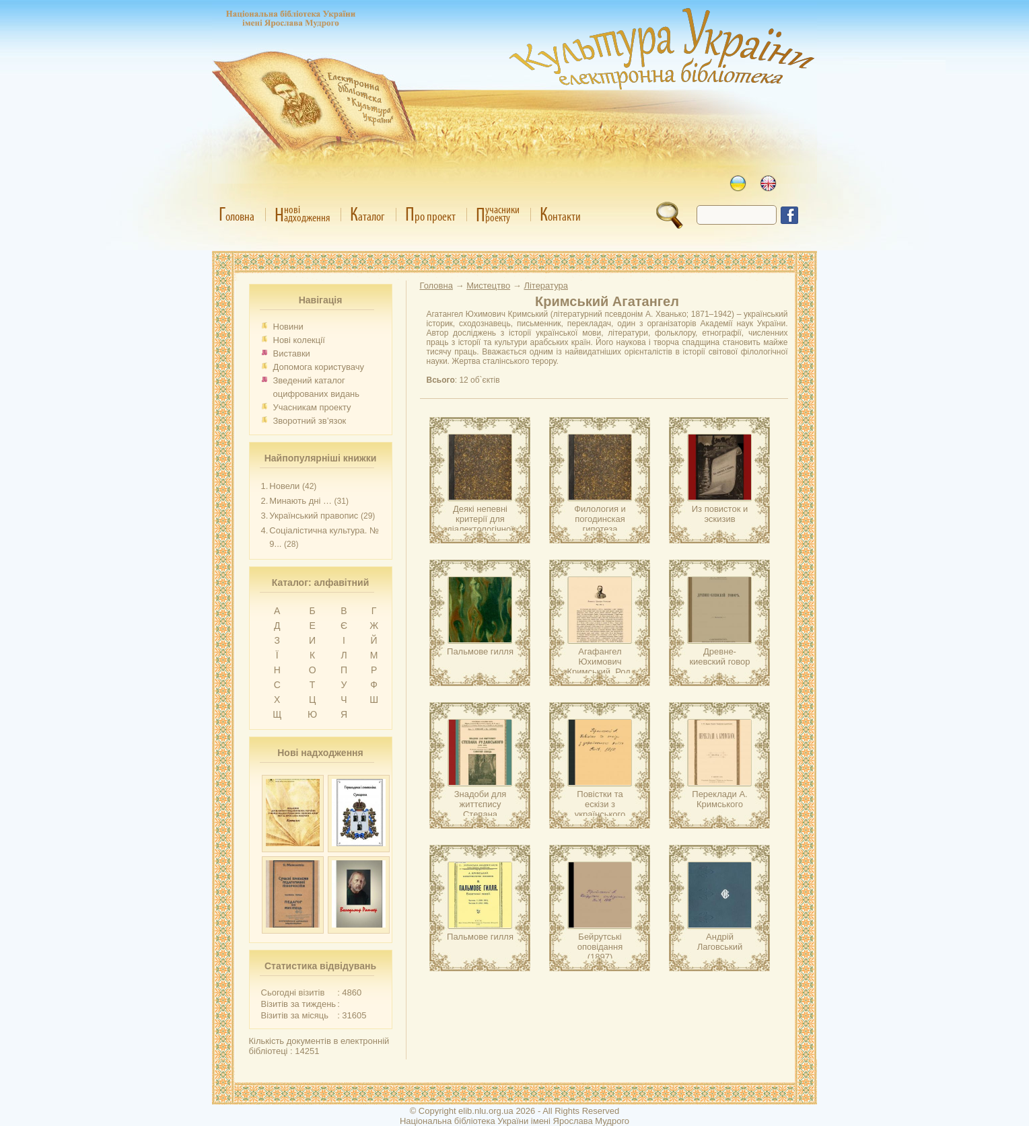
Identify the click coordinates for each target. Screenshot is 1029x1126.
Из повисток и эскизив (720, 514)
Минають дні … (300, 501)
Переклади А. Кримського (719, 799)
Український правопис (313, 516)
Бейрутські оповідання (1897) (600, 947)
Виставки (291, 353)
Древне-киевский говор (719, 656)
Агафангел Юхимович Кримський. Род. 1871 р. (600, 666)
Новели (284, 486)
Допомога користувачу (319, 367)
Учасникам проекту (312, 407)
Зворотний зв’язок (310, 421)
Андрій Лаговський (720, 942)
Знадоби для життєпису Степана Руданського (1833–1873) (480, 814)
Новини (288, 327)
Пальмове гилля (480, 651)
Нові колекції (299, 340)
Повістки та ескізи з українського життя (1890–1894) (600, 814)
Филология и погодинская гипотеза (600, 519)
